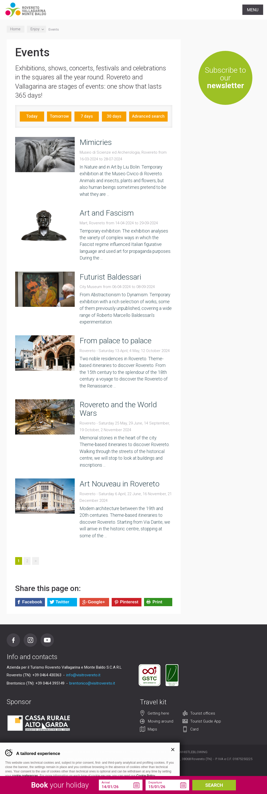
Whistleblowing (193, 752)
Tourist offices (202, 713)
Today (31, 116)
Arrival (106, 782)
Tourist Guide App (205, 721)
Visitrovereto (25, 10)
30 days (114, 116)
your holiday (60, 785)
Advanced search (148, 116)
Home (15, 29)
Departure (155, 782)
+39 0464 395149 (49, 683)
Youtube (47, 640)
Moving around (160, 721)
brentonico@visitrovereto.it (92, 683)
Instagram (30, 640)
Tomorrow (59, 116)
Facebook (13, 640)
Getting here (158, 713)
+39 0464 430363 (46, 675)
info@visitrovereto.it (83, 675)
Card (194, 729)
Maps (152, 729)
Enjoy (36, 29)
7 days (87, 116)
